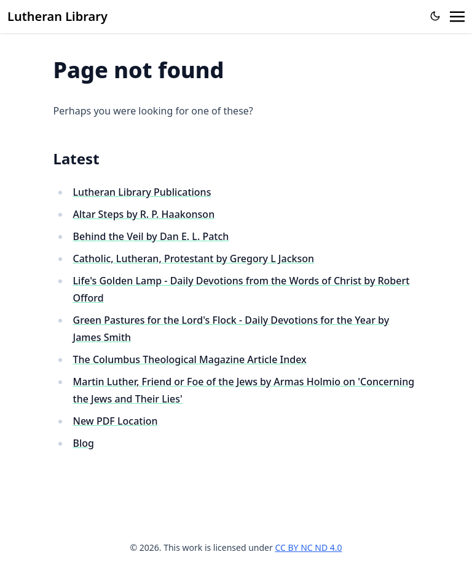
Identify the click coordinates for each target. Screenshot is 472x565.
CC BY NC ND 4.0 (308, 547)
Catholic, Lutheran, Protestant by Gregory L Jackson (193, 258)
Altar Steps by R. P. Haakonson (144, 214)
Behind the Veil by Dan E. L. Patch (151, 236)
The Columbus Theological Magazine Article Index (190, 359)
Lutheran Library (57, 16)
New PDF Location (115, 421)
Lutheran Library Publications (142, 192)
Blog (83, 443)
